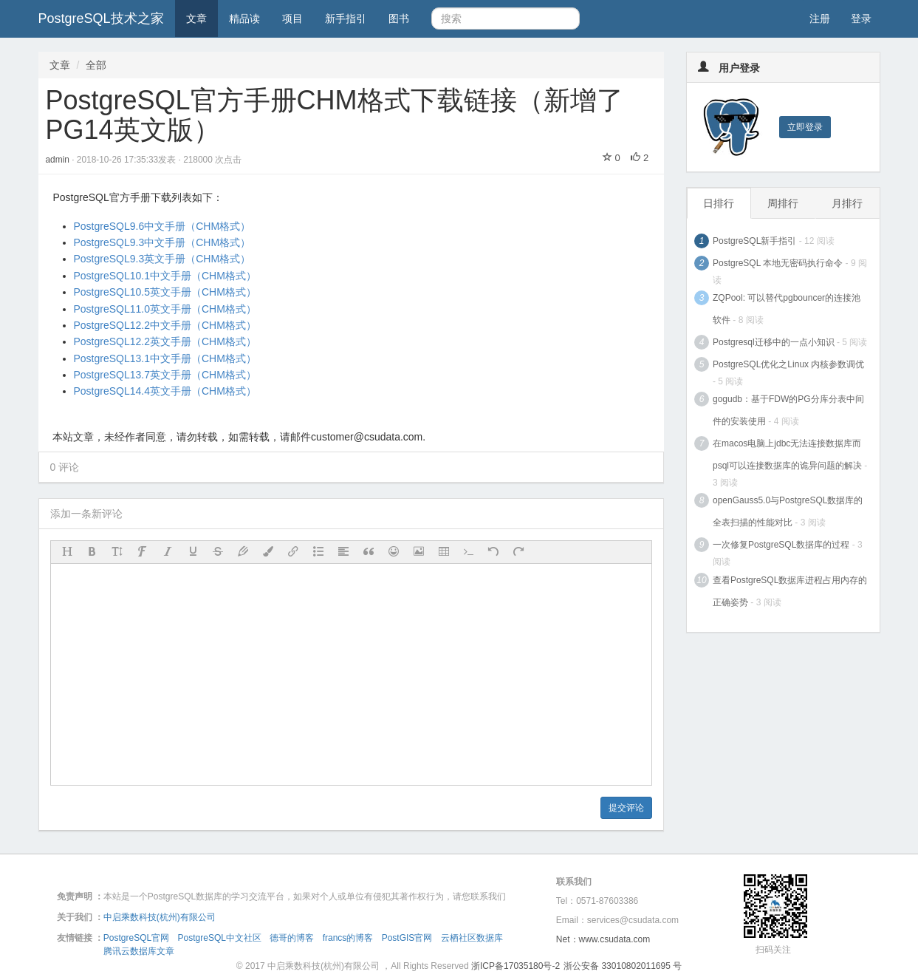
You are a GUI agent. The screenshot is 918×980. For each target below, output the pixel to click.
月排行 (847, 203)
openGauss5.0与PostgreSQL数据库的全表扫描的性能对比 (788, 511)
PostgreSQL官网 (136, 938)
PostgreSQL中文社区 (219, 938)
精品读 (244, 18)
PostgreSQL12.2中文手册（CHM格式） (165, 325)
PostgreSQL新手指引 (754, 241)
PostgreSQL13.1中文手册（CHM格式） (165, 358)
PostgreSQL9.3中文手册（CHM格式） (162, 242)
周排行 (782, 203)
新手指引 (345, 18)
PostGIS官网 (407, 938)
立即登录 (805, 127)
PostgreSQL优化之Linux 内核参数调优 (788, 364)
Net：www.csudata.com (603, 939)
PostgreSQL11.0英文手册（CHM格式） (165, 309)
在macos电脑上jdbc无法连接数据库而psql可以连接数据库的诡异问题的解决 (787, 454)
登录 (861, 18)
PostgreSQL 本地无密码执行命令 (778, 263)
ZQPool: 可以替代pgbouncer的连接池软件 (786, 309)
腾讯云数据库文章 (138, 951)
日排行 (718, 203)
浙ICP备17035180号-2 (515, 966)
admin (59, 159)
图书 (398, 18)
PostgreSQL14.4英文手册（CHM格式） (165, 391)
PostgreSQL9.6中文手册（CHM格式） (162, 226)
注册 (819, 18)
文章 (196, 18)
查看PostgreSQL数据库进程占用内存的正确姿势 (790, 591)
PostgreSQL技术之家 (101, 18)
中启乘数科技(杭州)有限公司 (159, 917)
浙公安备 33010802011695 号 (623, 966)
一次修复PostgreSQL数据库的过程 (781, 545)
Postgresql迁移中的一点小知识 (774, 342)
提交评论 (626, 808)
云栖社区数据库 (472, 938)
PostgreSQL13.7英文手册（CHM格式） (165, 375)
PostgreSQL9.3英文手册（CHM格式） (162, 259)
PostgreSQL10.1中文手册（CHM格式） (165, 276)
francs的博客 (348, 938)
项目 (292, 18)
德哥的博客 (292, 938)
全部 (96, 65)
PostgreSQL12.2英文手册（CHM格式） (165, 341)
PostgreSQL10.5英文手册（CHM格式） (165, 292)
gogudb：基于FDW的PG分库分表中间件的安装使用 (788, 410)
